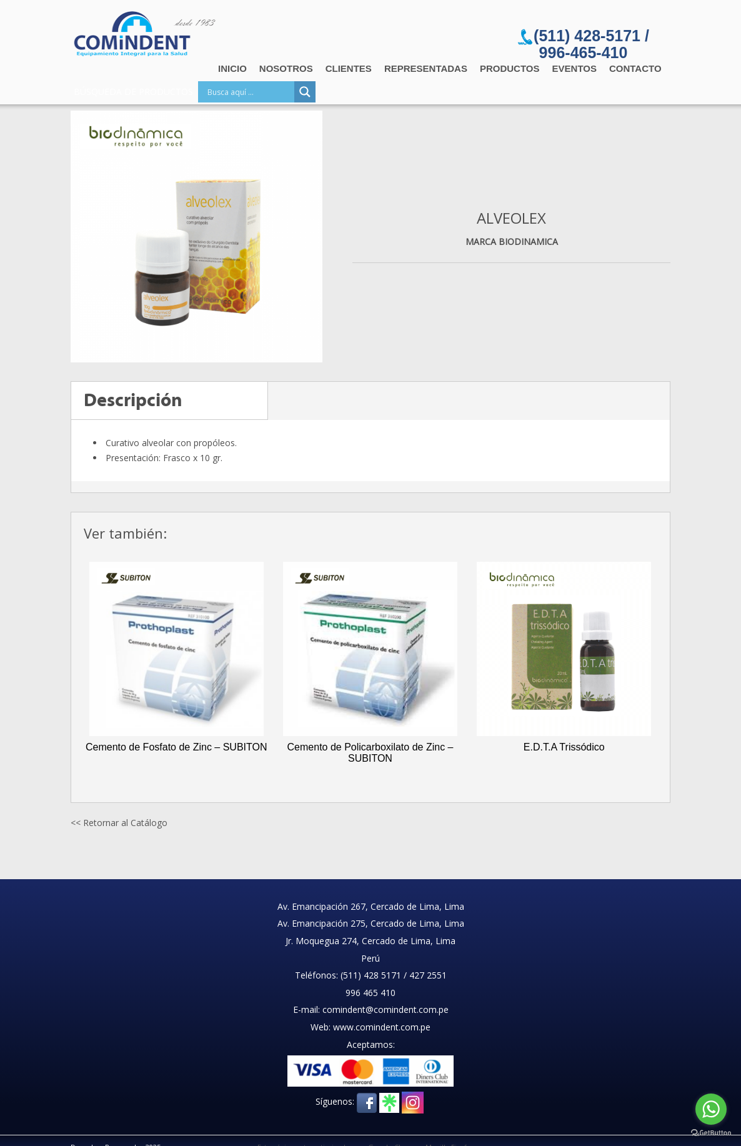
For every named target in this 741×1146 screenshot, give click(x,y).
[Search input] (249, 91)
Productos (510, 68)
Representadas (425, 68)
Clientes (349, 68)
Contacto (635, 68)
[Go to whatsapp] (711, 1109)
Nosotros (286, 68)
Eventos (574, 68)
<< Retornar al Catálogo (119, 823)
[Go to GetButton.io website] (711, 1133)
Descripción (133, 400)
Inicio (232, 68)
